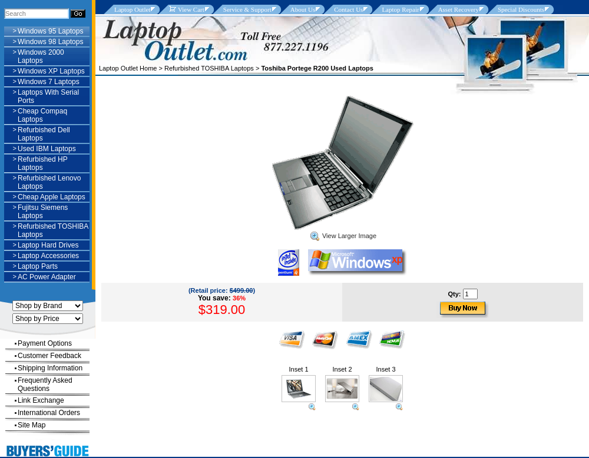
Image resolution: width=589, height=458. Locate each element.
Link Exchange (41, 400)
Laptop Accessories (48, 256)
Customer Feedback (49, 356)
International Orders (49, 413)
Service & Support (247, 9)
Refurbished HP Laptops (43, 163)
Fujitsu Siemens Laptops (43, 211)
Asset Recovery (458, 9)
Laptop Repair (400, 9)
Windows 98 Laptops (50, 42)
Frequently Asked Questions (45, 384)
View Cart (186, 9)
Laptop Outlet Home (128, 68)
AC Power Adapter (47, 277)
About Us (302, 9)
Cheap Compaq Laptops (42, 115)
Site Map (31, 425)
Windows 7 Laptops (49, 82)
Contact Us (348, 9)
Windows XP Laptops (51, 71)
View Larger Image (343, 235)
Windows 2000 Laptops (41, 56)
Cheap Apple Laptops (51, 197)
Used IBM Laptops (47, 149)
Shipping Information (50, 368)
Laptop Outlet (132, 9)
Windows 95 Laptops (50, 31)
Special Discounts (521, 9)
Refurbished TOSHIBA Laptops (209, 68)
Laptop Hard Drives (48, 245)
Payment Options (45, 343)
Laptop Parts (38, 266)
